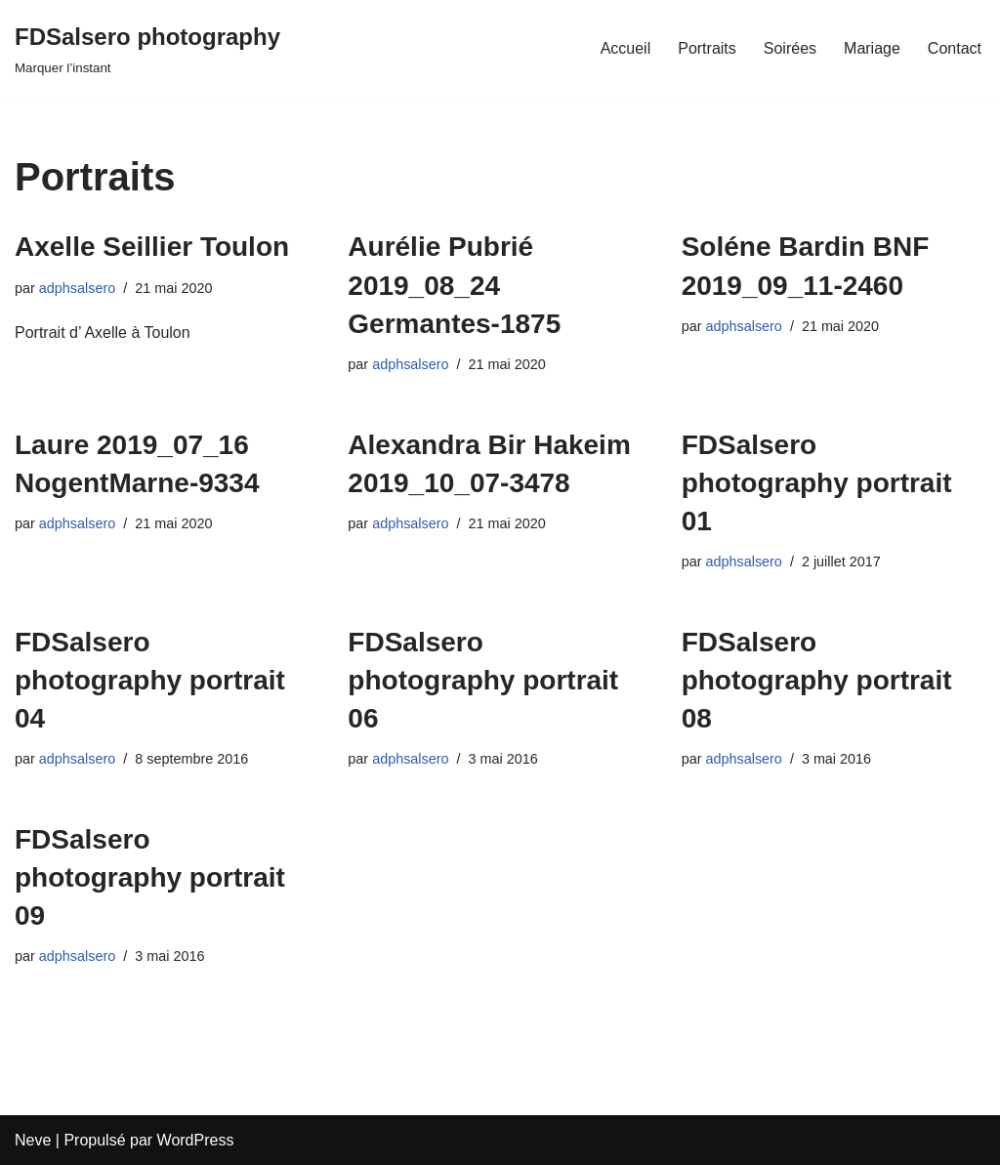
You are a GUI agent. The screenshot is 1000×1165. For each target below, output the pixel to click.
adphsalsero (77, 288)
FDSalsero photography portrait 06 (483, 680)
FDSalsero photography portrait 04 (150, 680)
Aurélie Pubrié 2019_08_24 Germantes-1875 (454, 284)
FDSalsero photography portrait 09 (150, 877)
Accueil (626, 48)
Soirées (790, 48)
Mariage (872, 48)
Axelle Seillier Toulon (152, 246)
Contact (954, 48)
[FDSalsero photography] (147, 48)
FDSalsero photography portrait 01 (817, 483)
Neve (33, 1140)
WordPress (195, 1140)
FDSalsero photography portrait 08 (817, 680)
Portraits (707, 48)
